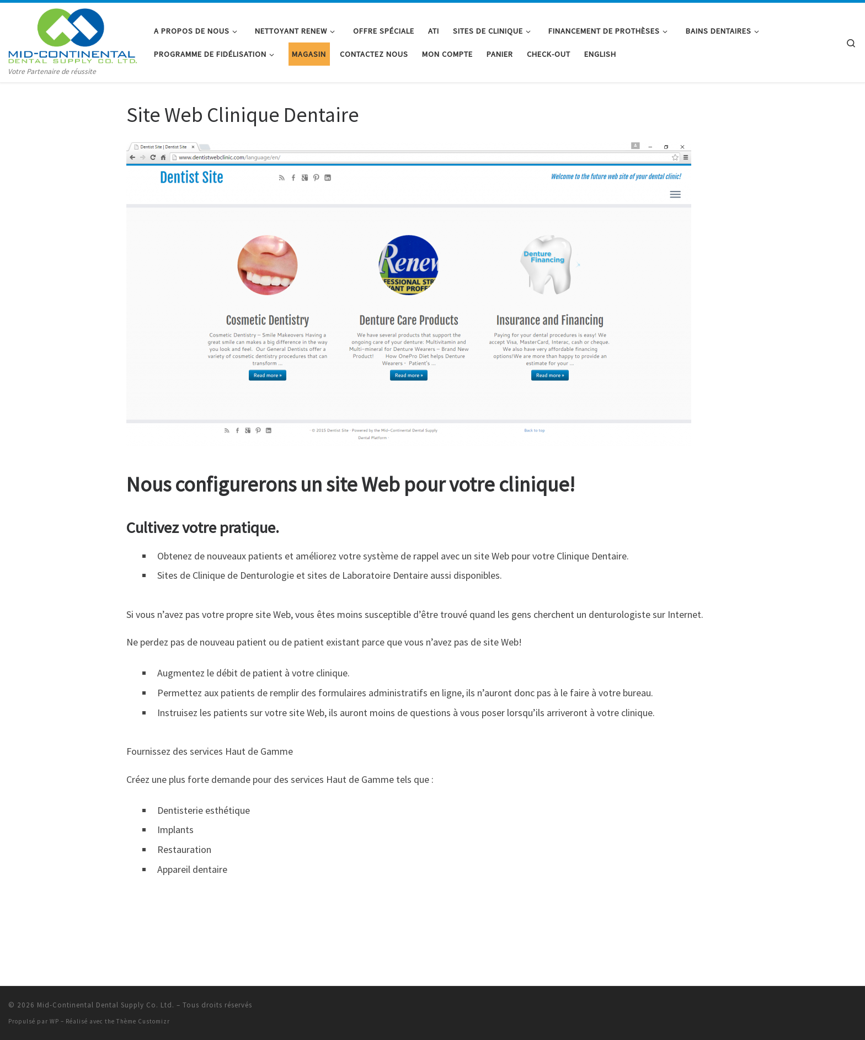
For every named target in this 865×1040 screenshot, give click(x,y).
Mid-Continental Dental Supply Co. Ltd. (105, 1005)
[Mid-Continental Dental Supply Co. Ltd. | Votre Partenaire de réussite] (72, 34)
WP (54, 1021)
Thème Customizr (143, 1021)
